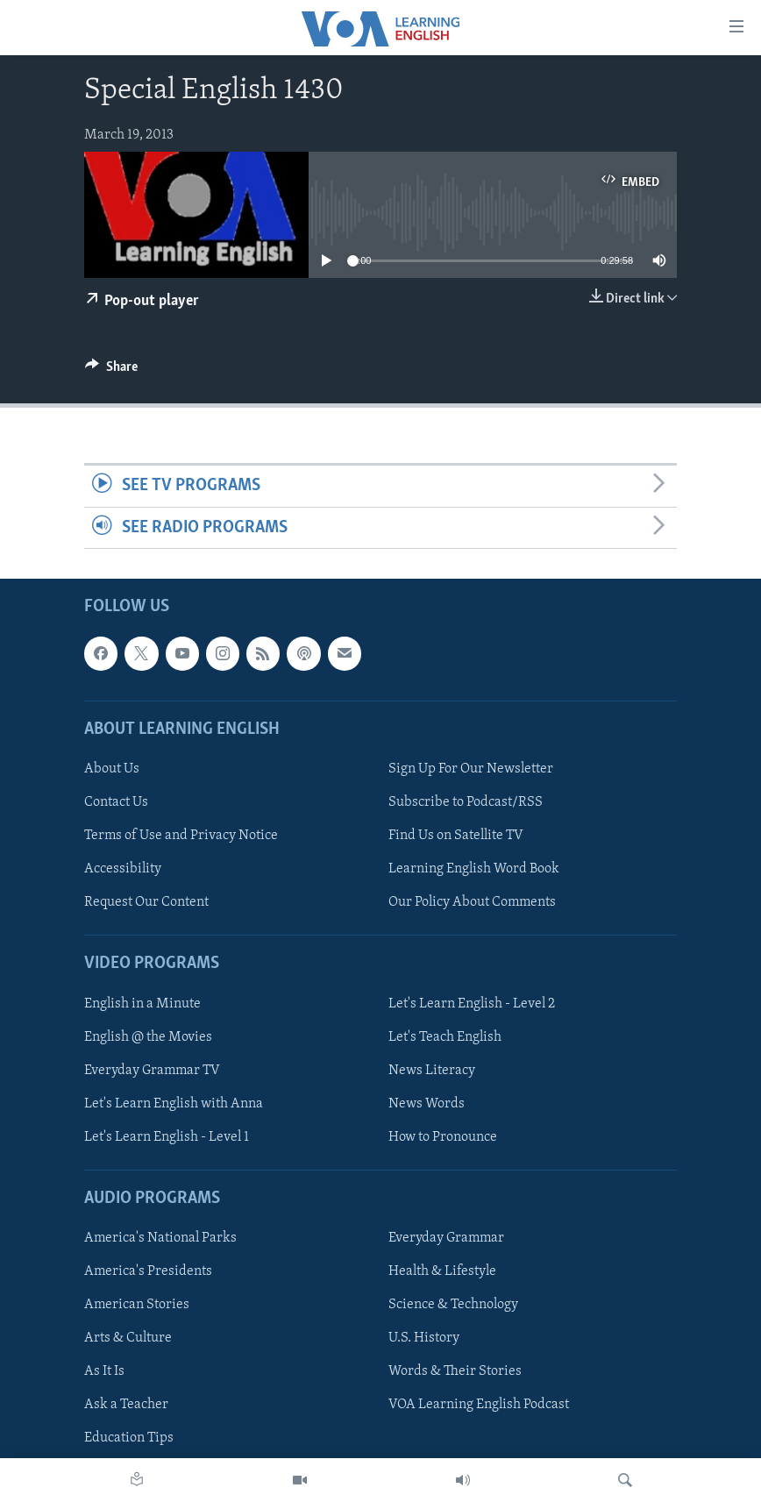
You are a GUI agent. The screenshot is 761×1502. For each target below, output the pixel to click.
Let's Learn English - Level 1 (166, 1137)
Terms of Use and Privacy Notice (181, 836)
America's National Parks (160, 1238)
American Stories (136, 1305)
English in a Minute (142, 1003)
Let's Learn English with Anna (173, 1104)
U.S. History (423, 1338)
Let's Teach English (444, 1037)
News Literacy (431, 1071)
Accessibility (122, 869)
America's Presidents (148, 1271)
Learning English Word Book (473, 869)
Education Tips (129, 1438)
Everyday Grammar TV (152, 1071)
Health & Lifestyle (442, 1271)
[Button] (111, 371)
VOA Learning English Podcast (478, 1405)
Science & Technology (453, 1305)
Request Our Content (146, 902)
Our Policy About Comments (472, 902)
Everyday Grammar (446, 1238)
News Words (426, 1104)
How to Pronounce (442, 1137)
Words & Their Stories (455, 1371)
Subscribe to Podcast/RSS (465, 802)
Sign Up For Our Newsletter (470, 769)
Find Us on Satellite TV (455, 836)
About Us (111, 769)
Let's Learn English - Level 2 (471, 1003)
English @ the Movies (148, 1037)
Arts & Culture (128, 1338)
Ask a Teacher (126, 1405)
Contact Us (116, 802)
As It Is (104, 1371)
